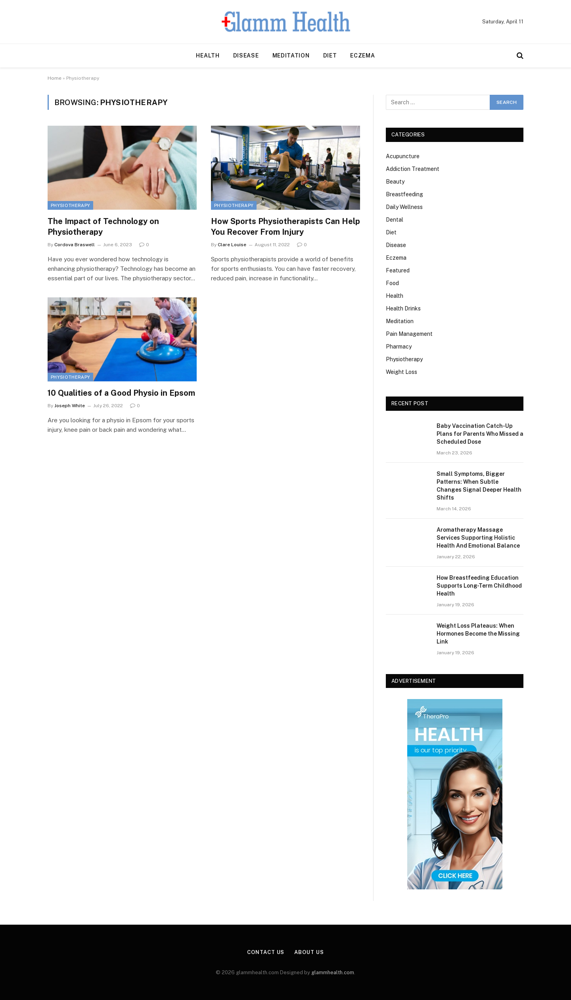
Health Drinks (403, 308)
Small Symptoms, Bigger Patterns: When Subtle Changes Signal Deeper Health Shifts (479, 486)
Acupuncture (403, 156)
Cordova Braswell (74, 244)
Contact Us (265, 952)
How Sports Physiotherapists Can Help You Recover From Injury (285, 226)
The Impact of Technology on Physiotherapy (103, 226)
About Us (309, 952)
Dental (394, 219)
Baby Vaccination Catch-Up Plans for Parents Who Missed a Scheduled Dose (480, 434)
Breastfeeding (404, 194)
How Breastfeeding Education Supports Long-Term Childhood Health (479, 586)
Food (392, 283)
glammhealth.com (332, 972)
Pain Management (409, 334)
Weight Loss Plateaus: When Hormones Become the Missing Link (478, 634)
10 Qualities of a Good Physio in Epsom (121, 393)
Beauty (395, 181)
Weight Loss (401, 372)
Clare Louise (232, 244)
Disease (246, 55)
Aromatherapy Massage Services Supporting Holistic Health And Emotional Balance (478, 538)
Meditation (291, 55)
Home (54, 78)
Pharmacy (399, 346)
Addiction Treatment (412, 169)
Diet (330, 55)
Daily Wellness (404, 207)
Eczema (362, 55)
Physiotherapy (70, 205)
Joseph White (69, 405)
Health (207, 55)
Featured (398, 270)
